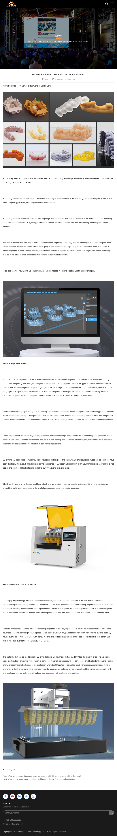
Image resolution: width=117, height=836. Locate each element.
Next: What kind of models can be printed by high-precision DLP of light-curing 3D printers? (41, 779)
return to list (71, 79)
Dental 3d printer (30, 271)
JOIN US (6, 804)
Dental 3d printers (20, 379)
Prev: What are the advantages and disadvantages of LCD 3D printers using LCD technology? (42, 776)
